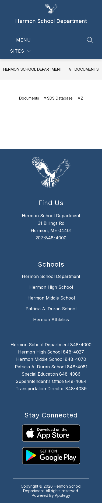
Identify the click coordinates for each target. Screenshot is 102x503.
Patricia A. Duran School (51, 308)
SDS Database (60, 98)
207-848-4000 (51, 237)
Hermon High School (51, 287)
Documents (87, 69)
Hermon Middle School (51, 298)
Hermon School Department (32, 69)
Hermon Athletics (51, 319)
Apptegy (62, 495)
